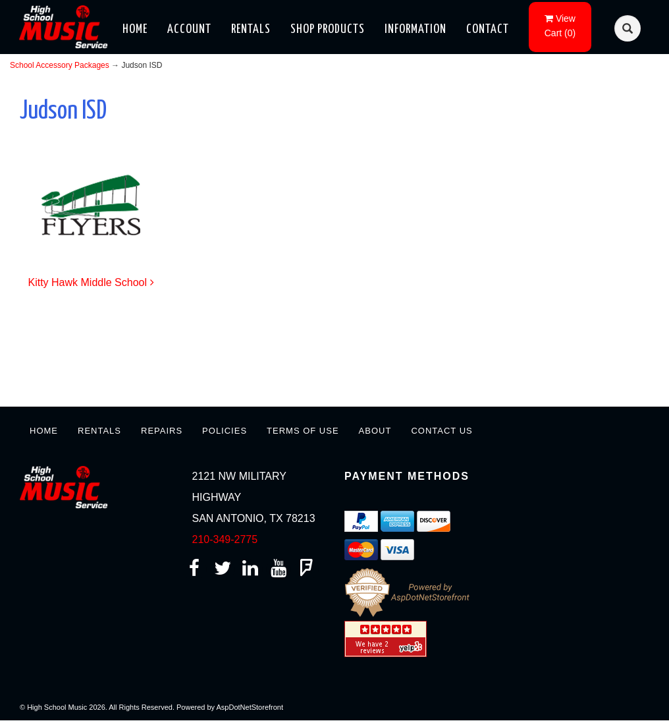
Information (415, 29)
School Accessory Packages (59, 65)
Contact (487, 29)
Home (134, 29)
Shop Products (327, 29)
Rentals (251, 29)
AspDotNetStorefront (250, 707)
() (560, 25)
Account (189, 29)
